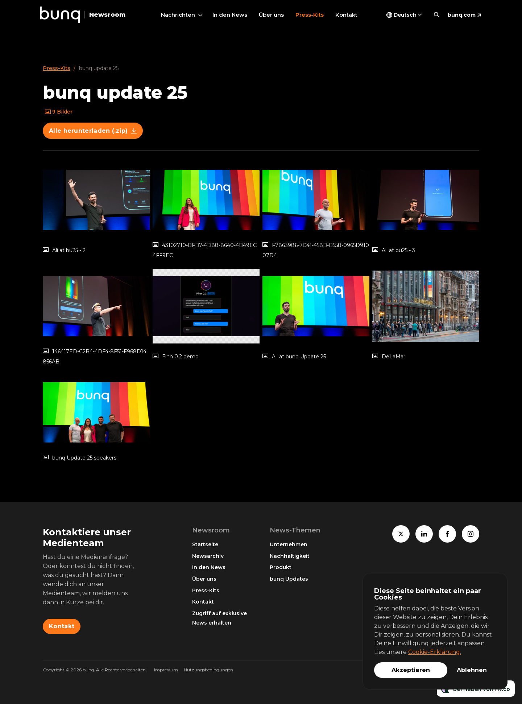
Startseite (205, 544)
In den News (229, 14)
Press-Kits (309, 14)
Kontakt (346, 14)
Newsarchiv (208, 556)
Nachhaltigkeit (290, 556)
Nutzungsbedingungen (208, 669)
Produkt (280, 567)
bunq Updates (289, 579)
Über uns (271, 14)
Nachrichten (178, 14)
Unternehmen (288, 544)
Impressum (166, 669)
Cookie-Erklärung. (434, 652)
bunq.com (462, 15)
